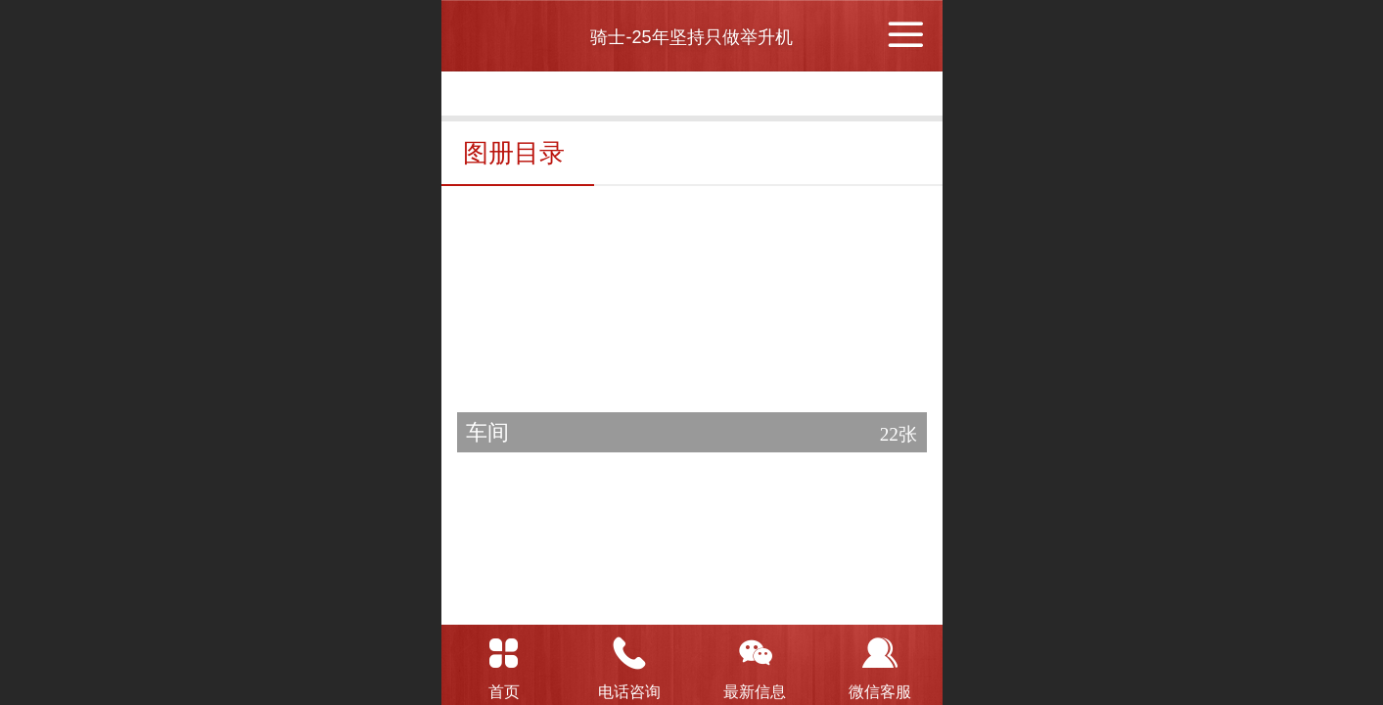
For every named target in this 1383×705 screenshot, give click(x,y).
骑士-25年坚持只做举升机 (691, 37)
